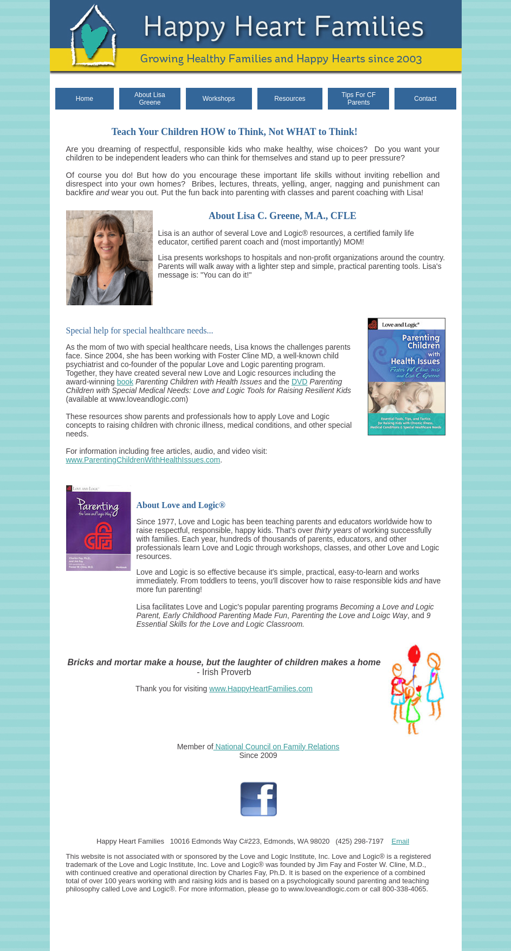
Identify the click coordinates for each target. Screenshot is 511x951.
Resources (289, 98)
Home (84, 98)
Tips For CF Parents (358, 98)
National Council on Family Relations (277, 746)
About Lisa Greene (149, 98)
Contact (425, 98)
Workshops (219, 98)
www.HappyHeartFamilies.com (261, 688)
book (125, 381)
